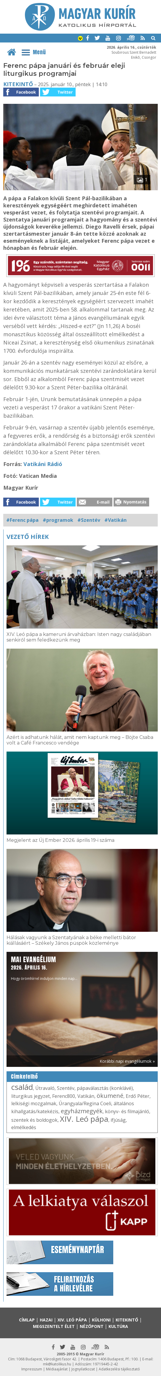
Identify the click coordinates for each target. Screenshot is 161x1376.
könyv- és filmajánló (127, 1111)
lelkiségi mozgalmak (33, 1103)
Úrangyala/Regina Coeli (85, 1103)
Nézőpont (91, 1326)
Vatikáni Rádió (42, 464)
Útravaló (45, 1088)
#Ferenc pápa (22, 520)
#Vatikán (115, 520)
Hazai (46, 1320)
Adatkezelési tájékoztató (119, 1369)
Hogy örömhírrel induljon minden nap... (44, 968)
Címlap (27, 1320)
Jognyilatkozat (83, 1369)
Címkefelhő (24, 1076)
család (22, 1087)
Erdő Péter (137, 1096)
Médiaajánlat (57, 1369)
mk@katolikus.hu (57, 1364)
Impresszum (31, 1369)
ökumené (110, 1096)
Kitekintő (18, 84)
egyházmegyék (82, 1111)
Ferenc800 (63, 1096)
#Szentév (88, 520)
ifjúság (118, 1120)
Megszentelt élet (54, 1326)
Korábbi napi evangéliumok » (127, 1061)
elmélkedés (23, 1127)
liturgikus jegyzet (30, 1096)
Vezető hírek (28, 537)
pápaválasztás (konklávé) (105, 1088)
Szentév (65, 1088)
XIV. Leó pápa (84, 1118)
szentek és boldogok (34, 1120)
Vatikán (85, 1096)
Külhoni (101, 1320)
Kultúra (118, 1326)
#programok (58, 520)
